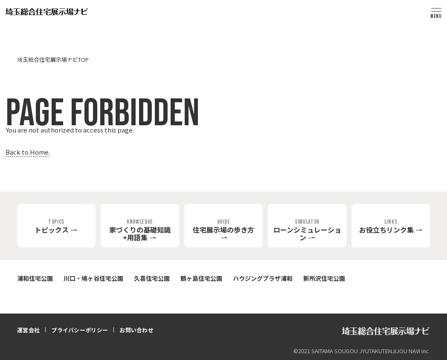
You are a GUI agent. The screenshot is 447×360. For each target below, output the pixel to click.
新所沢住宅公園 (324, 278)
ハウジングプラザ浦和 (263, 278)
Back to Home (27, 151)
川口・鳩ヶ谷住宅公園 (93, 278)
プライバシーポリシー (79, 330)
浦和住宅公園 (35, 278)
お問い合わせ (136, 330)
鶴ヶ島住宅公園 (201, 278)
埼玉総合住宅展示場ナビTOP (53, 59)
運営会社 (28, 330)
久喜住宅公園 (152, 278)
